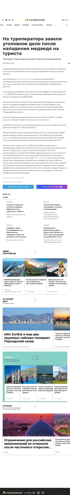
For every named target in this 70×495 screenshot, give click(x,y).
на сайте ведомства (24, 79)
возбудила (7, 138)
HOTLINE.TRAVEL (37, 25)
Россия (19, 181)
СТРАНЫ (9, 25)
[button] (35, 251)
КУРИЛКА (25, 25)
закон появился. (39, 158)
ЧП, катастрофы (9, 181)
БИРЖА (17, 25)
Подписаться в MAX (51, 186)
